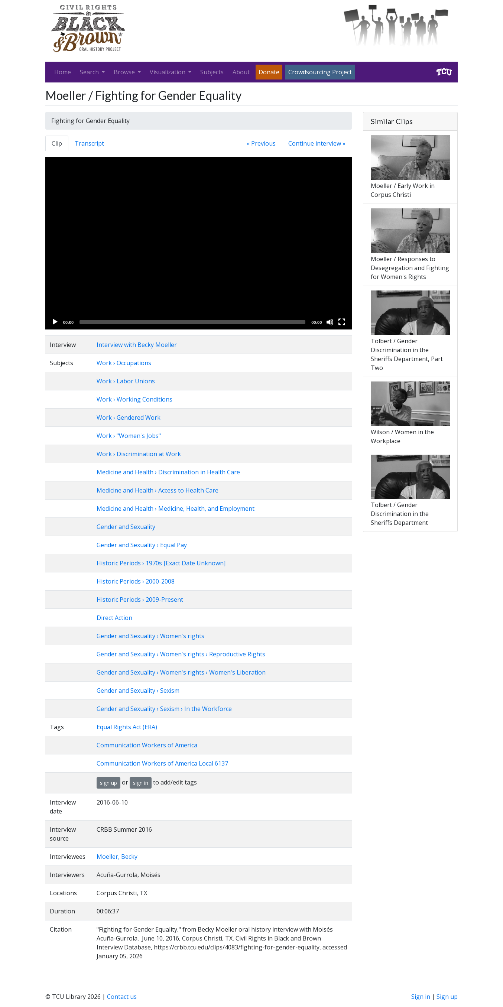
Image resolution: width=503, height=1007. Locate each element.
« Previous (261, 143)
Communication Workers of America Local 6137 (162, 763)
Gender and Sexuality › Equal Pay (142, 545)
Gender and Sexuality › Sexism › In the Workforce (164, 709)
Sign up (447, 997)
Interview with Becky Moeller (137, 345)
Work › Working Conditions (134, 399)
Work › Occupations (124, 363)
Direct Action (114, 618)
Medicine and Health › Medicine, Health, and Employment (175, 508)
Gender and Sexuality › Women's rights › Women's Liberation (181, 672)
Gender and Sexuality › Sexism (138, 690)
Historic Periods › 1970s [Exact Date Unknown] (161, 563)
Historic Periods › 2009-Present (140, 599)
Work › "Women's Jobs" (129, 436)
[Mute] (330, 322)
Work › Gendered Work (128, 417)
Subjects (212, 72)
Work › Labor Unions (126, 381)
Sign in (420, 997)
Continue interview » (316, 143)
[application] (198, 243)
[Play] (55, 322)
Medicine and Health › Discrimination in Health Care (168, 472)
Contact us (122, 997)
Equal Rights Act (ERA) (127, 727)
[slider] (192, 322)
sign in (140, 782)
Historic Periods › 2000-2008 (136, 581)
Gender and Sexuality (126, 527)
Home (62, 72)
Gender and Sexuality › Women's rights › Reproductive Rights (181, 654)
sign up (108, 782)
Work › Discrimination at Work (139, 454)
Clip (57, 143)
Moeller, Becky (117, 856)
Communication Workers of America (147, 745)
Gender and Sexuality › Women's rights (150, 636)
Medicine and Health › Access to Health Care (157, 490)
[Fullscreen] (341, 322)
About (241, 72)
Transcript (89, 143)
